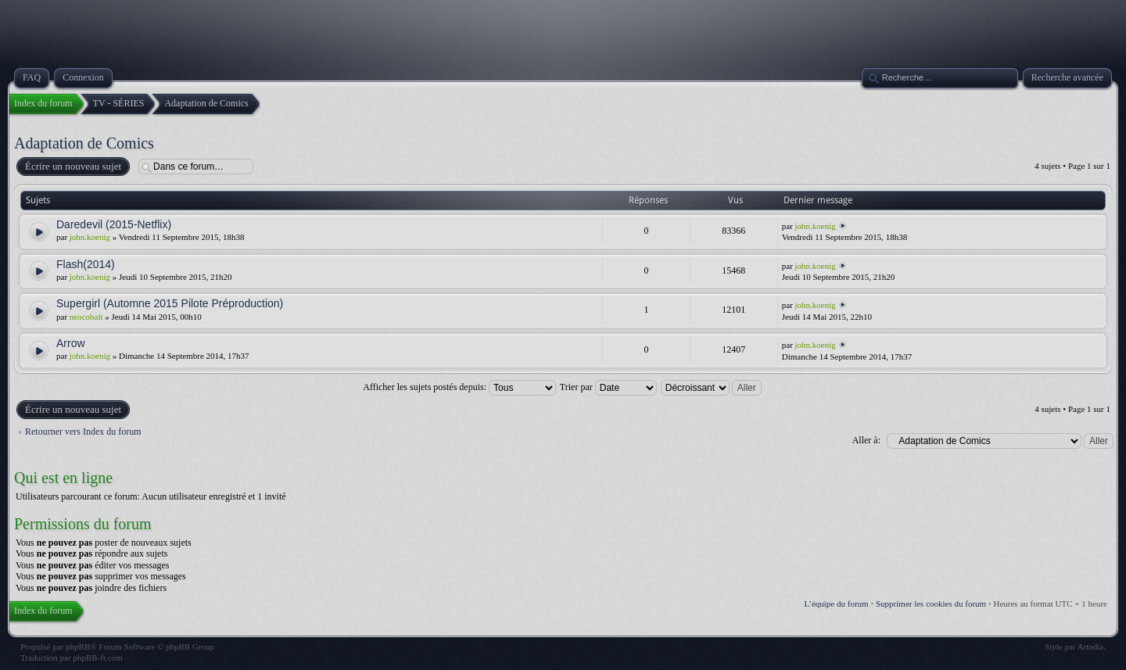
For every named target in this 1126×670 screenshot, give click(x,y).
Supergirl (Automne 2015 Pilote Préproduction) (169, 303)
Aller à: (866, 440)
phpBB (78, 646)
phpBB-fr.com (97, 657)
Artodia (1091, 646)
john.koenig (90, 237)
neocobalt (86, 316)
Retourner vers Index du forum (83, 431)
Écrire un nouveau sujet (72, 166)
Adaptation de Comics (84, 143)
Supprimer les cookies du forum (931, 603)
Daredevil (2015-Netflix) (113, 224)
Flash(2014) (85, 264)
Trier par (608, 387)
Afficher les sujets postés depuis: (459, 387)
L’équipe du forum (837, 603)
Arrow (70, 343)
